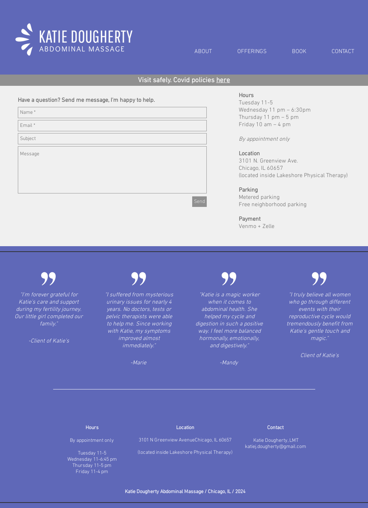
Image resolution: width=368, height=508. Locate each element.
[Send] (199, 201)
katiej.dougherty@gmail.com (275, 447)
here (223, 80)
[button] (259, 52)
